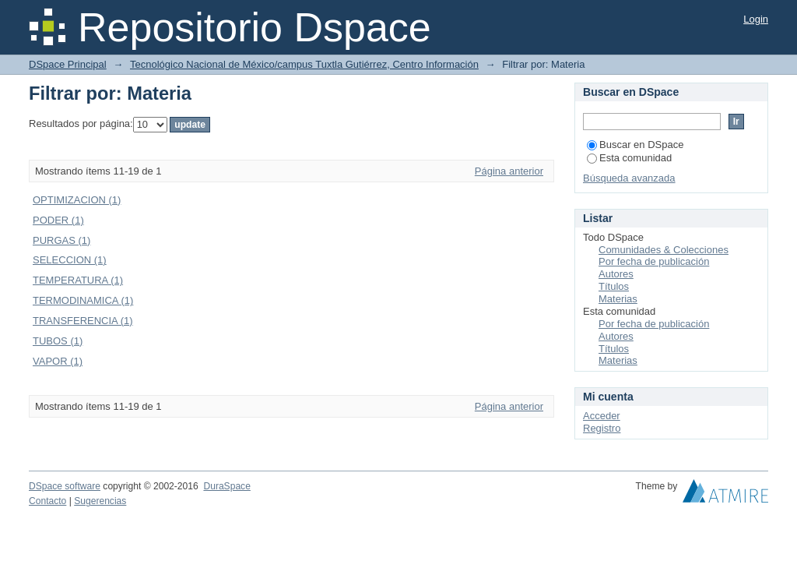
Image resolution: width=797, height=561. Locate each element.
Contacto (47, 501)
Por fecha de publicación (654, 261)
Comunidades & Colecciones (664, 250)
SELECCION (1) (70, 260)
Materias (618, 299)
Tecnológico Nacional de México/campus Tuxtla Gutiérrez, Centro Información (304, 64)
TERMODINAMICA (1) (83, 300)
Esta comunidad (629, 158)
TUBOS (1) (58, 341)
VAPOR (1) (58, 361)
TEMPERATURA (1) (78, 280)
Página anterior (509, 171)
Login (755, 19)
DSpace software (64, 486)
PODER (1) (58, 220)
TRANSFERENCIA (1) (83, 320)
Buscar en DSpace (635, 144)
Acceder (601, 416)
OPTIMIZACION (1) (77, 200)
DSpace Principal (68, 64)
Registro (601, 428)
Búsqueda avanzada (629, 178)
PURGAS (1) (61, 240)
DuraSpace (226, 486)
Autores (616, 274)
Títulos (614, 286)
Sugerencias (100, 501)
